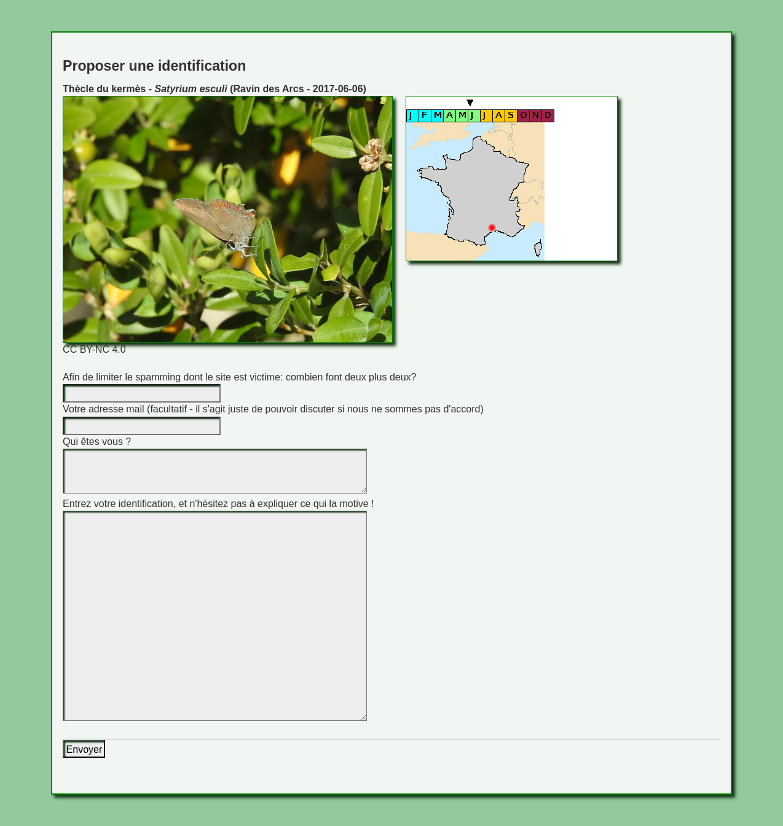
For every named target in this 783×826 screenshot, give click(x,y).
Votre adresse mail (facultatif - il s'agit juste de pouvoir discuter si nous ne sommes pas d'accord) (273, 409)
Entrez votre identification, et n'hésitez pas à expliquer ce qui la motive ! (218, 503)
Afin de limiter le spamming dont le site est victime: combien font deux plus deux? (239, 377)
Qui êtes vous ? (97, 441)
